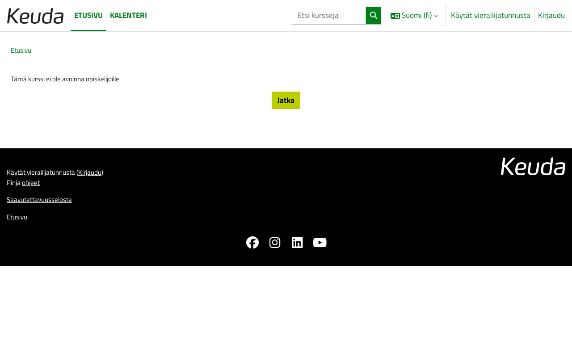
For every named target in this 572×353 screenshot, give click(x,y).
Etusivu (22, 51)
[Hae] (373, 16)
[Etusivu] (35, 15)
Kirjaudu (551, 15)
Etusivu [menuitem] (88, 15)
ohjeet (35, 297)
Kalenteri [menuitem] (128, 15)
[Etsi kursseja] (329, 16)
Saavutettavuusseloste (44, 316)
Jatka (286, 102)
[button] (414, 15)
